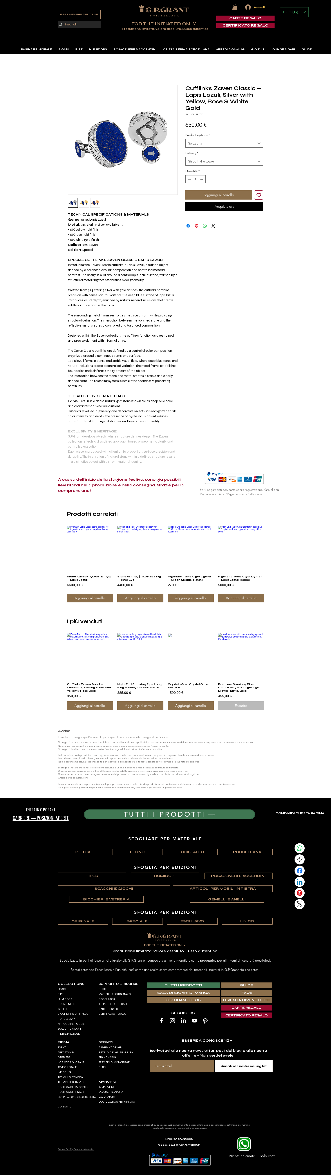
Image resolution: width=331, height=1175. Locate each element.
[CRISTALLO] (192, 852)
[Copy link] (300, 859)
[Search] (79, 24)
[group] (165, 564)
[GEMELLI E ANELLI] (227, 899)
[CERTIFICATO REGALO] (245, 25)
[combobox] (224, 143)
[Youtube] (194, 1020)
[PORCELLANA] (247, 852)
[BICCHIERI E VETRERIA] (106, 899)
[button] (234, 7)
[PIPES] (92, 876)
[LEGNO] (137, 852)
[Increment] (202, 179)
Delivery (191, 153)
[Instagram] (172, 1020)
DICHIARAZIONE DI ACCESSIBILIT (76, 1097)
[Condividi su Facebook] (188, 226)
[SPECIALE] (137, 921)
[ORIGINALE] (83, 921)
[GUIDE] (246, 985)
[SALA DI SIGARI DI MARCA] (183, 993)
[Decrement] (189, 179)
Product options (197, 135)
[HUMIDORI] (165, 876)
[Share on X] (213, 226)
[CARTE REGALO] (245, 18)
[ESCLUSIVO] (192, 921)
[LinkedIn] (300, 882)
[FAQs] (246, 993)
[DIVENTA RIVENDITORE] (246, 1000)
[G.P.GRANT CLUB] (183, 1000)
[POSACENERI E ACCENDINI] (238, 876)
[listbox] (294, 12)
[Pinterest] (300, 893)
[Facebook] (300, 871)
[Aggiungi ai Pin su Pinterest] (196, 226)
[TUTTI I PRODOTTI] (169, 814)
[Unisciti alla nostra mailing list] (244, 1066)
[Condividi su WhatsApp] (205, 226)
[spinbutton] (195, 179)
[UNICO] (247, 921)
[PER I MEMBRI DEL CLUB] (79, 14)
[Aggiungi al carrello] (90, 598)
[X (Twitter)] (300, 904)
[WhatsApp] (300, 848)
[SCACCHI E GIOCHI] (114, 888)
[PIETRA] (83, 852)
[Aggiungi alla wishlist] (258, 195)
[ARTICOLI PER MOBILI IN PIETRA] (223, 888)
